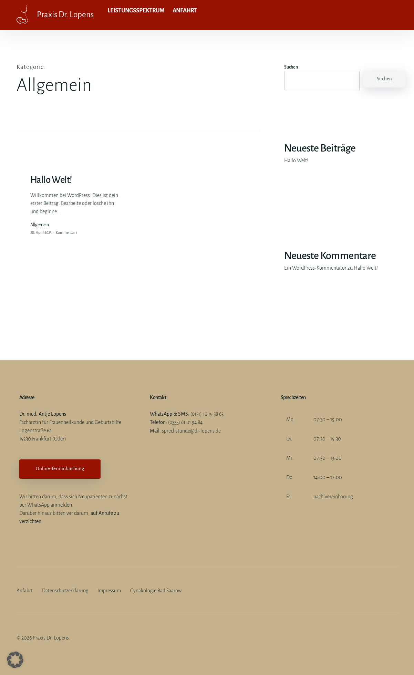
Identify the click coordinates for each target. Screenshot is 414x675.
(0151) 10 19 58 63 (207, 414)
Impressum (110, 590)
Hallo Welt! (296, 160)
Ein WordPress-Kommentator (315, 268)
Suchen (291, 67)
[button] (15, 660)
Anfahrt (183, 15)
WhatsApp (38, 505)
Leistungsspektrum (136, 15)
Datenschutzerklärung (65, 590)
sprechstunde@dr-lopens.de (191, 430)
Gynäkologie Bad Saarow (158, 590)
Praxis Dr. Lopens (69, 15)
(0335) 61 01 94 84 (186, 422)
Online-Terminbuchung (60, 468)
